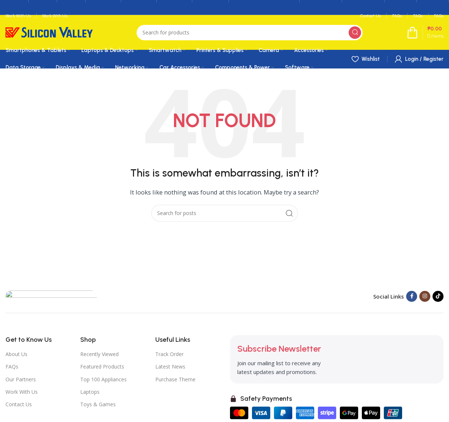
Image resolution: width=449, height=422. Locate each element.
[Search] (250, 32)
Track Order (169, 354)
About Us (16, 354)
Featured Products (102, 366)
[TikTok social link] (438, 296)
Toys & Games (98, 404)
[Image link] (51, 295)
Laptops (90, 391)
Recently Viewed (99, 354)
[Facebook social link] (411, 296)
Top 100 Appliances (103, 379)
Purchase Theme (175, 379)
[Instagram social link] (424, 296)
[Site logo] (49, 32)
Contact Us (18, 404)
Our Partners (20, 379)
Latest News (170, 366)
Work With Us (21, 391)
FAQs (11, 366)
